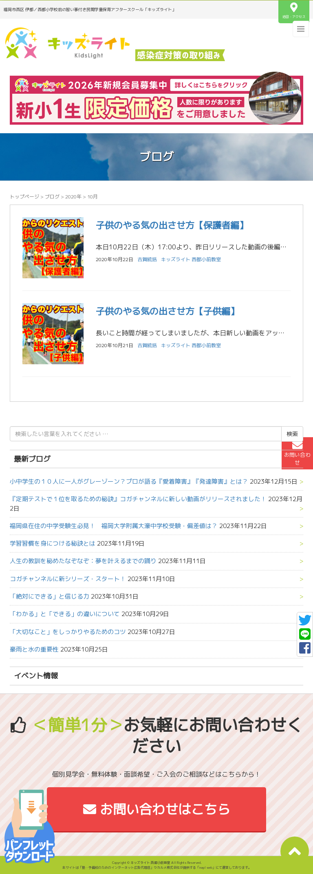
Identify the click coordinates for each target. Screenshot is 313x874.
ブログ (52, 196)
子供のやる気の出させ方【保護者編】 (172, 225)
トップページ (24, 196)
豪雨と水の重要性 (34, 649)
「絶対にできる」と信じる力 (49, 596)
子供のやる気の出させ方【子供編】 (167, 311)
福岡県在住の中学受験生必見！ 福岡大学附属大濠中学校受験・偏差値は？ (114, 526)
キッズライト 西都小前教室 (191, 259)
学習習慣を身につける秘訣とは (52, 543)
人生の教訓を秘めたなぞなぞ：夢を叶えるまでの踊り (83, 561)
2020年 (73, 196)
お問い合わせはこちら (156, 809)
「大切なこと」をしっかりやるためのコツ (68, 631)
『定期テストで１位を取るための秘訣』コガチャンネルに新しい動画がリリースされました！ (138, 499)
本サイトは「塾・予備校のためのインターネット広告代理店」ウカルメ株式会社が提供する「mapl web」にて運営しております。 (156, 867)
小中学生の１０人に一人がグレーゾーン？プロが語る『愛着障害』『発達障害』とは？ (129, 481)
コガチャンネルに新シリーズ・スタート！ (68, 579)
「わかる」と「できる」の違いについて (65, 614)
